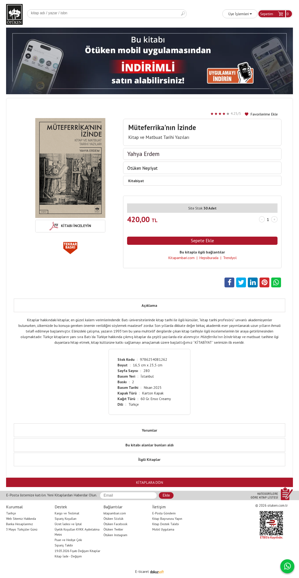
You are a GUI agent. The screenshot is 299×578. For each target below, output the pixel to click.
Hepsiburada (208, 257)
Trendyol (230, 257)
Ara (182, 14)
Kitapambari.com (181, 257)
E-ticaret (142, 571)
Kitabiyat (136, 180)
